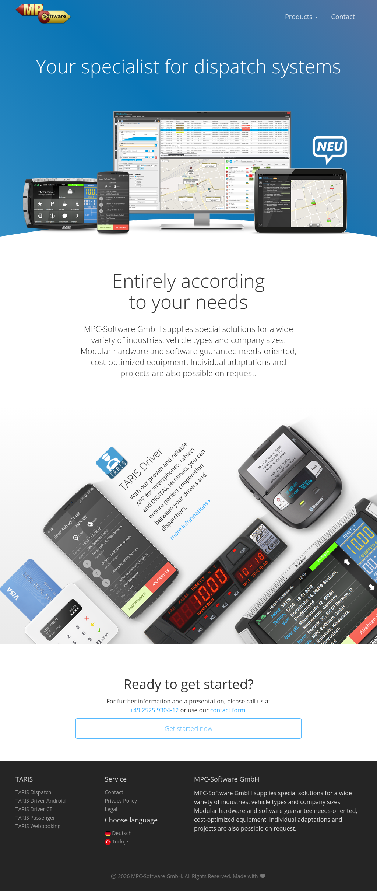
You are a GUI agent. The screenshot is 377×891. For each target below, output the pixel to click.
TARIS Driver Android (40, 800)
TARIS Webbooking (37, 825)
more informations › (190, 519)
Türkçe (116, 841)
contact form (228, 710)
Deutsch (118, 832)
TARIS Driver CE (34, 809)
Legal (111, 809)
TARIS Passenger (35, 817)
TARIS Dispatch (33, 792)
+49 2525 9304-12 (154, 710)
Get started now (188, 728)
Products (301, 16)
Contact (343, 16)
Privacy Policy (121, 800)
